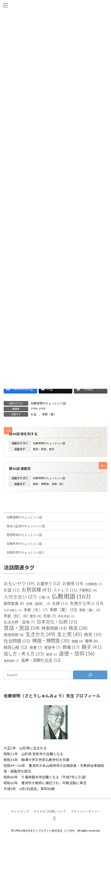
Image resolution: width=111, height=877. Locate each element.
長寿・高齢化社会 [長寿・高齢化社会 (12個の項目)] (41, 660)
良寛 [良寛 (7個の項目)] (35, 648)
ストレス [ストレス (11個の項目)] (65, 590)
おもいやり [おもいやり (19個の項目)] (19, 584)
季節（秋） (58, 483)
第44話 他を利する (23, 434)
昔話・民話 (39, 449)
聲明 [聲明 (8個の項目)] (91, 641)
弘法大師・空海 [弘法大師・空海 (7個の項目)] (19, 622)
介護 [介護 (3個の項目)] (44, 597)
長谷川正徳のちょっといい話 (26, 526)
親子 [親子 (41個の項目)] (91, 647)
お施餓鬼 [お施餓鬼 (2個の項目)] (93, 584)
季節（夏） (49, 414)
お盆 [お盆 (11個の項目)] (12, 590)
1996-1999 (38, 408)
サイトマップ (20, 811)
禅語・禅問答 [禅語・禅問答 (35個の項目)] (51, 641)
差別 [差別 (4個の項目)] (35, 616)
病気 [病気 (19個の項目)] (92, 635)
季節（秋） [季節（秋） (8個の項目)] (16, 616)
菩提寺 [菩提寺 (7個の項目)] (52, 648)
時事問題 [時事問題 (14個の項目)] (54, 628)
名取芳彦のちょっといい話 (24, 544)
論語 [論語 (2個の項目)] (51, 655)
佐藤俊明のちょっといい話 (48, 403)
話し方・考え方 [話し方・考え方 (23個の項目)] (24, 654)
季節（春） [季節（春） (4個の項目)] (89, 610)
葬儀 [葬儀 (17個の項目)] (71, 647)
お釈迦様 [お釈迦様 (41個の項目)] (36, 590)
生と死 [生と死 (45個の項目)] (69, 634)
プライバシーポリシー (85, 811)
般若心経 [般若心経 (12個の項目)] (15, 647)
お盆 (34, 414)
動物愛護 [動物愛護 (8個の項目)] (14, 604)
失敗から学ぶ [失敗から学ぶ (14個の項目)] (86, 603)
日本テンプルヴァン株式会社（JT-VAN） (52, 830)
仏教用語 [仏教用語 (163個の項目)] (71, 596)
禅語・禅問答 (41, 483)
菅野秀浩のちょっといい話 (24, 535)
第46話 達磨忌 (20, 469)
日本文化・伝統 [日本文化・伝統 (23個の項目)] (57, 622)
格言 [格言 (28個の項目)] (78, 628)
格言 (51, 449)
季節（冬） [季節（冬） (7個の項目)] (36, 610)
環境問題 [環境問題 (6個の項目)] (14, 635)
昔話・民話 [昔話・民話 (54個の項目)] (21, 628)
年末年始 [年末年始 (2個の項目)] (66, 616)
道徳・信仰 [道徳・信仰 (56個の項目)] (77, 654)
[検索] (90, 675)
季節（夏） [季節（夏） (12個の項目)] (63, 610)
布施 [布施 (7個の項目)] (49, 616)
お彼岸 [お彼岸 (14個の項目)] (72, 584)
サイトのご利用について (50, 811)
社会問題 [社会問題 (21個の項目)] (17, 641)
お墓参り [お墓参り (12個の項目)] (48, 584)
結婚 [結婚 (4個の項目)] (77, 641)
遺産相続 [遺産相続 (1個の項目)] (11, 661)
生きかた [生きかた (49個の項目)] (40, 634)
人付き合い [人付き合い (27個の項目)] (20, 597)
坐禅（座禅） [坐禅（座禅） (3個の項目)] (38, 604)
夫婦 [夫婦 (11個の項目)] (60, 603)
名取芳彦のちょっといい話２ (26, 552)
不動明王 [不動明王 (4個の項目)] (88, 591)
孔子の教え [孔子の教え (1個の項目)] (13, 610)
